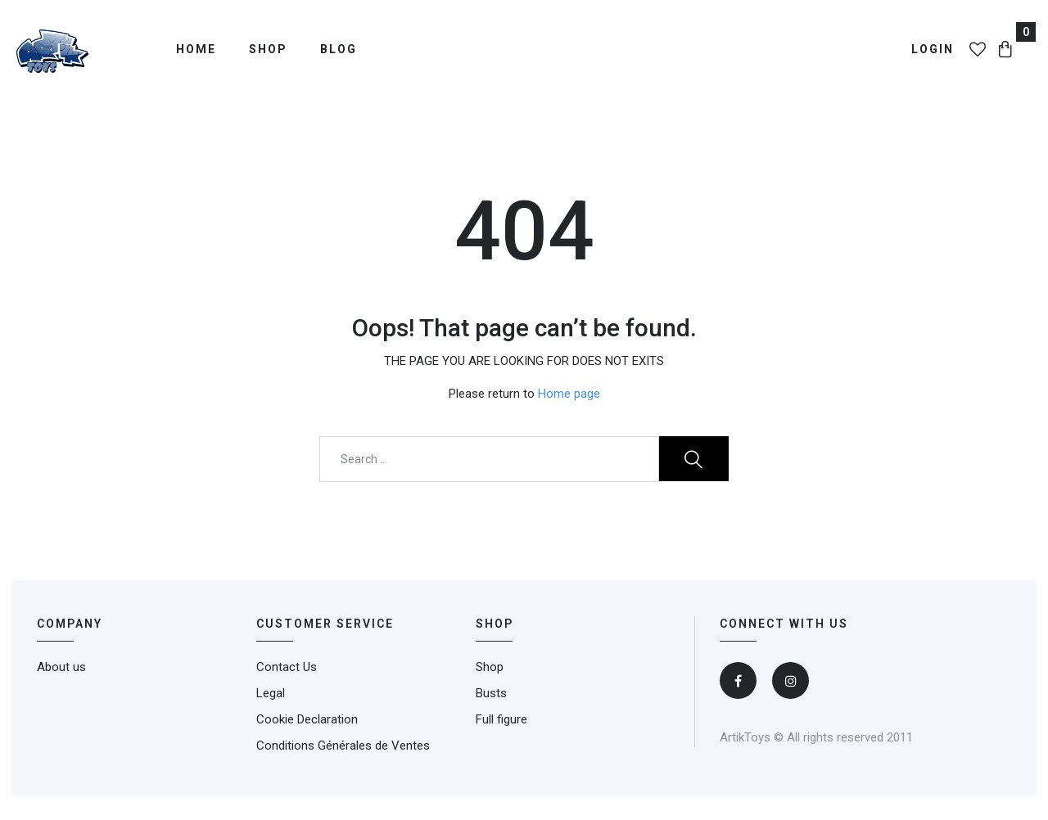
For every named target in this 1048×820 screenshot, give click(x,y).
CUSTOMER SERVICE (325, 623)
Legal (270, 693)
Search (694, 459)
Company (69, 623)
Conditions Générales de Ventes (343, 745)
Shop (268, 49)
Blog (338, 49)
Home (196, 49)
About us (61, 667)
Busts (491, 693)
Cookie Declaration (307, 719)
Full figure (501, 719)
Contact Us (286, 667)
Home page (569, 393)
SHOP (494, 623)
